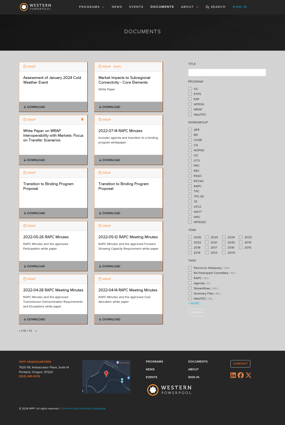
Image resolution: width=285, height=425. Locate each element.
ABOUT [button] (190, 6)
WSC (194, 217)
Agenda (199, 283)
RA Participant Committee (212, 273)
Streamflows (203, 288)
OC (193, 89)
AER (194, 129)
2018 (194, 247)
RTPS (194, 94)
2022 (194, 242)
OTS (194, 160)
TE (192, 201)
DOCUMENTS (162, 6)
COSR (195, 140)
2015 (245, 247)
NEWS (117, 6)
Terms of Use (69, 408)
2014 (194, 252)
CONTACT (240, 363)
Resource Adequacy (209, 268)
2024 (228, 237)
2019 (245, 242)
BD (193, 135)
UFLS (194, 206)
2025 (211, 237)
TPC (193, 191)
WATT (195, 212)
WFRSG (196, 104)
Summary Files (204, 293)
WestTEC (197, 114)
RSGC (195, 176)
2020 (228, 242)
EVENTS (137, 6)
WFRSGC (197, 222)
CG (193, 145)
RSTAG (196, 181)
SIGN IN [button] (240, 6)
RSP (193, 99)
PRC (194, 165)
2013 (211, 252)
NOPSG (196, 150)
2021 (211, 242)
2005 (228, 252)
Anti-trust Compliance (92, 408)
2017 (211, 247)
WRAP (195, 109)
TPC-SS (196, 196)
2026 (194, 237)
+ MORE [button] (193, 303)
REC (194, 170)
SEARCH (197, 312)
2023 (245, 237)
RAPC (195, 186)
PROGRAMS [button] (92, 6)
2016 (228, 247)
